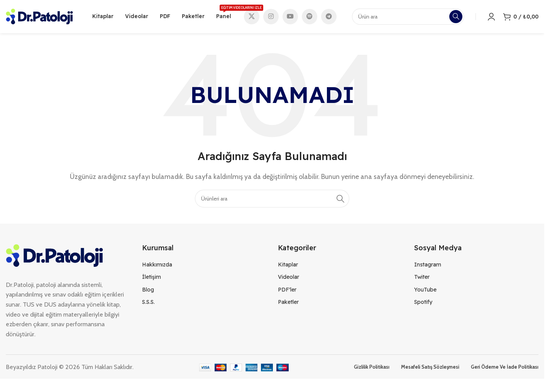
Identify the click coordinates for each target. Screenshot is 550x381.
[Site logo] (39, 16)
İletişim (151, 278)
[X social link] (251, 17)
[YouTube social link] (290, 17)
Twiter (422, 278)
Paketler (288, 303)
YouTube (425, 291)
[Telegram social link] (329, 17)
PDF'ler (287, 291)
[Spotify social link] (309, 17)
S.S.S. (148, 303)
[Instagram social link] (271, 17)
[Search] (272, 200)
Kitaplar (288, 266)
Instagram (427, 266)
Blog (148, 291)
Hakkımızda (157, 266)
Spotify (423, 303)
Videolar (288, 278)
